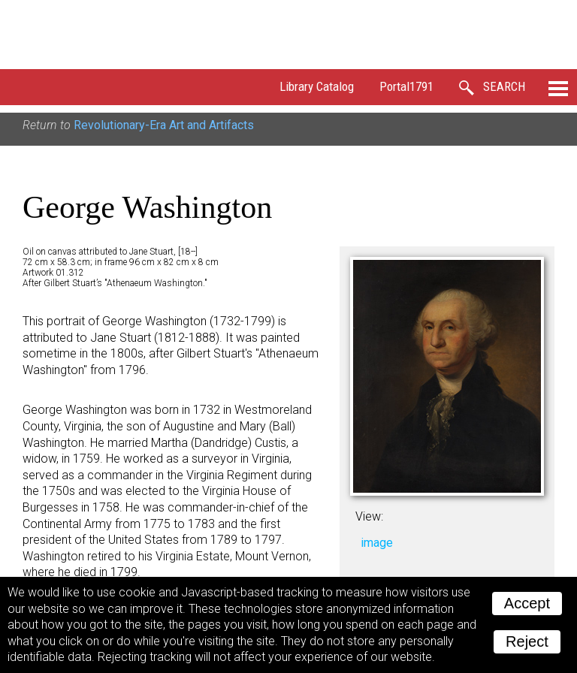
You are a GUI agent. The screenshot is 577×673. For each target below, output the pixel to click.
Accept (527, 603)
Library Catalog (316, 86)
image (377, 543)
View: (369, 516)
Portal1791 (406, 86)
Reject (527, 641)
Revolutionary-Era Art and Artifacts (164, 125)
